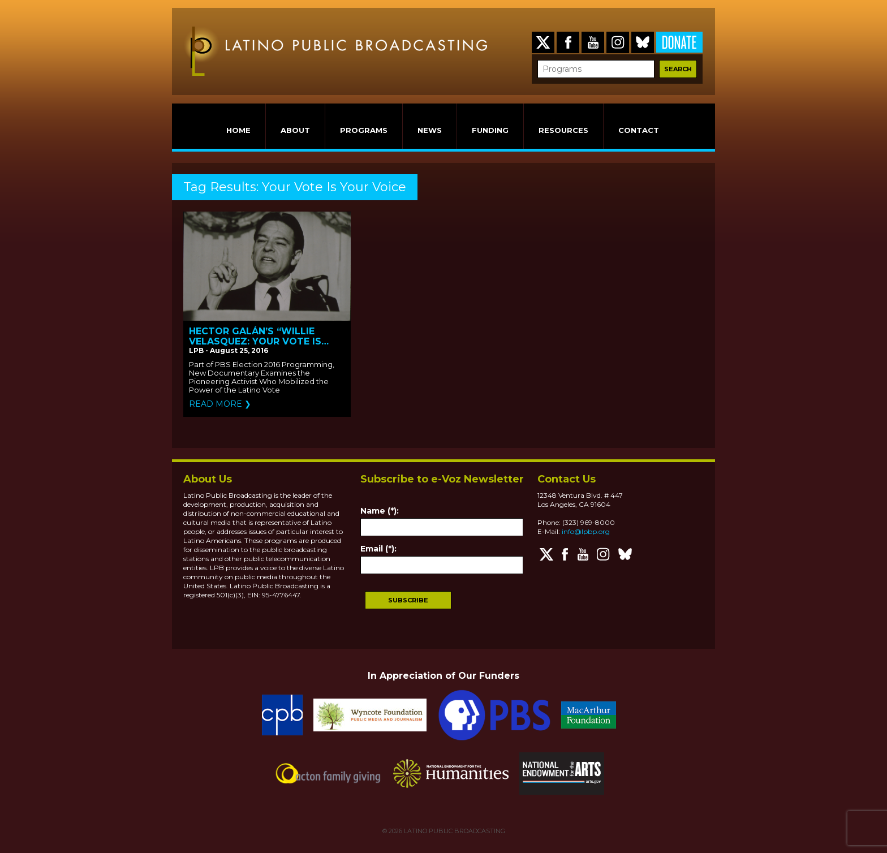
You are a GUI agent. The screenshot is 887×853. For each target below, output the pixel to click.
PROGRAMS (363, 130)
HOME (238, 130)
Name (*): (379, 511)
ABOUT (295, 130)
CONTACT (638, 130)
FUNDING (490, 130)
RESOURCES (563, 130)
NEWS (429, 130)
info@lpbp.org (586, 531)
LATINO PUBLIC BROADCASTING (453, 831)
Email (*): (378, 549)
